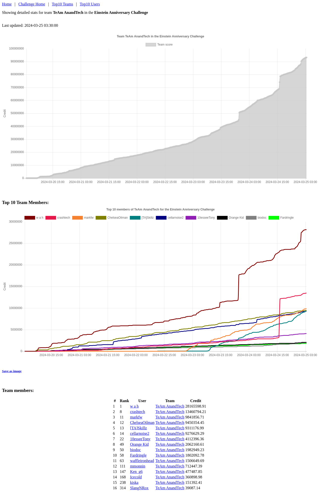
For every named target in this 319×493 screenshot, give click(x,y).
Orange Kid (139, 444)
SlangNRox (139, 488)
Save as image (12, 371)
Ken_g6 (136, 471)
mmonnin (137, 466)
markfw (136, 417)
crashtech (137, 412)
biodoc (135, 450)
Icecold (136, 477)
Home (7, 4)
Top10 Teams (62, 4)
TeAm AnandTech (170, 406)
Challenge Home (31, 4)
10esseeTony (140, 439)
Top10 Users (90, 4)
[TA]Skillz (138, 428)
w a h (134, 406)
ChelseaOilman (142, 422)
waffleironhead (142, 461)
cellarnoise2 (139, 433)
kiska (134, 482)
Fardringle (138, 455)
